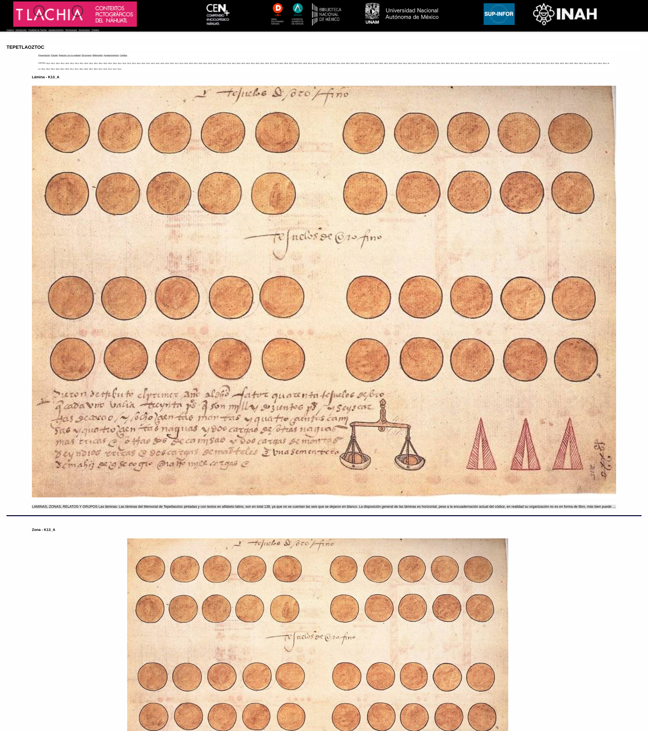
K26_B (267, 63)
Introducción (21, 30)
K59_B (571, 63)
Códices (10, 30)
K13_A (138, 63)
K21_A (215, 63)
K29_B (295, 63)
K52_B (505, 63)
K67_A (72, 69)
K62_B (600, 63)
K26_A (262, 63)
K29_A (291, 63)
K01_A (48, 63)
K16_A (167, 63)
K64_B (48, 69)
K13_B (143, 63)
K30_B (305, 63)
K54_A (519, 63)
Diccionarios (84, 30)
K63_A (605, 63)
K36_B (362, 63)
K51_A (490, 63)
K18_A (186, 63)
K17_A (177, 63)
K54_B (524, 63)
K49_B (476, 63)
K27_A (272, 63)
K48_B (467, 63)
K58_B (562, 63)
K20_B (210, 63)
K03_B (67, 63)
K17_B (181, 63)
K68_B (86, 69)
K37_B (372, 63)
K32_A (319, 63)
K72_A (119, 69)
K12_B (134, 63)
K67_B (77, 69)
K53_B (514, 63)
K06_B (96, 63)
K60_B (581, 63)
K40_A (395, 63)
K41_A (405, 63)
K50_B (486, 63)
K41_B (410, 63)
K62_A (595, 63)
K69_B (96, 69)
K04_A (72, 63)
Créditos (95, 30)
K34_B (343, 63)
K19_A (196, 63)
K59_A (567, 63)
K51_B (495, 63)
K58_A (557, 63)
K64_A (43, 69)
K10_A (120, 63)
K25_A (253, 63)
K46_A (443, 63)
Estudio (54, 55)
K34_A (338, 63)
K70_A (100, 69)
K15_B (162, 63)
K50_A (481, 63)
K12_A (129, 63)
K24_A (243, 63)
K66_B (67, 69)
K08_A (100, 63)
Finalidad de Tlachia (38, 30)
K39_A (386, 63)
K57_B (552, 63)
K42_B (419, 63)
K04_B (77, 63)
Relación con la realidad (70, 55)
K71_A (110, 69)
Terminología (71, 30)
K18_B (191, 63)
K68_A (81, 69)
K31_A (310, 63)
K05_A (81, 63)
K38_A (376, 63)
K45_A (433, 63)
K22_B (229, 63)
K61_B (590, 63)
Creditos (123, 55)
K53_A (509, 63)
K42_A (414, 63)
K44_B (429, 63)
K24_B (248, 63)
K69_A (91, 69)
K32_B (324, 63)
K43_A (424, 63)
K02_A (53, 63)
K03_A (62, 63)
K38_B (381, 63)
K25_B (257, 63)
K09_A (110, 63)
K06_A (91, 63)
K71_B (115, 69)
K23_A (234, 63)
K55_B (533, 63)
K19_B (200, 63)
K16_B (172, 63)
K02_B (58, 63)
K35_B (352, 63)
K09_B (115, 63)
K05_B (86, 63)
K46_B (448, 63)
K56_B (543, 63)
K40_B (400, 63)
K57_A (548, 63)
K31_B (315, 63)
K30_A (300, 63)
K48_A (462, 63)
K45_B (438, 63)
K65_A (53, 69)
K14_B (153, 63)
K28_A (281, 63)
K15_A (158, 63)
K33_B (334, 63)
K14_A (148, 63)
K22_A (224, 63)
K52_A (500, 63)
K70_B (105, 69)
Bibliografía (98, 55)
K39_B (391, 63)
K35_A (348, 63)
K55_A (529, 63)
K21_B (219, 63)
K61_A (586, 63)
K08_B (105, 63)
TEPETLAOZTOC (25, 47)
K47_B (457, 63)
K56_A (538, 63)
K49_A (471, 63)
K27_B (276, 63)
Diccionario (86, 55)
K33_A (329, 63)
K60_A (576, 63)
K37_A (367, 63)
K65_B (57, 69)
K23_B (238, 63)
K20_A (205, 63)
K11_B (124, 63)
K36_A (357, 63)
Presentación (44, 55)
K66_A (62, 69)
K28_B (286, 63)
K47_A (452, 63)
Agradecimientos (56, 30)
